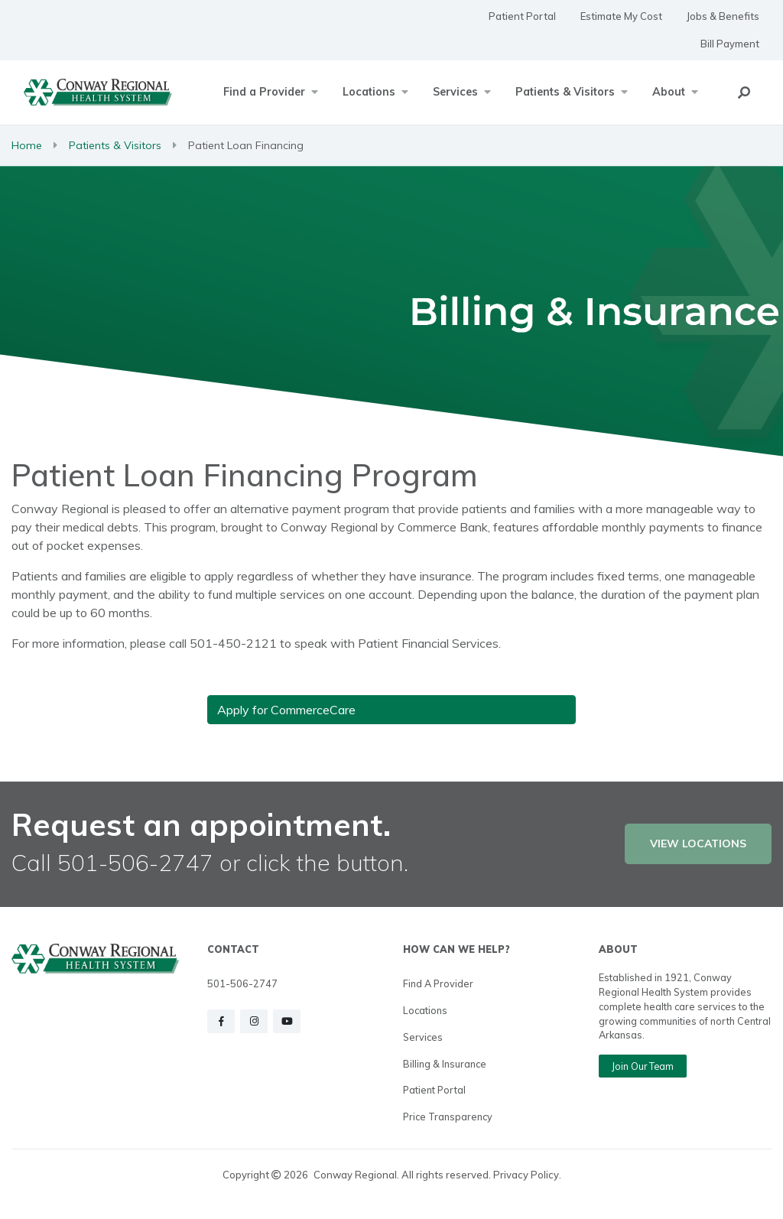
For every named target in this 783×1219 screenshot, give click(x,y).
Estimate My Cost (621, 16)
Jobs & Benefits (723, 16)
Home (26, 145)
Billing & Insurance (444, 1064)
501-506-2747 (242, 983)
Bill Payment (729, 43)
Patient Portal (522, 16)
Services (423, 1037)
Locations (425, 1010)
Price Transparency (447, 1116)
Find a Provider (438, 983)
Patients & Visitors (115, 145)
